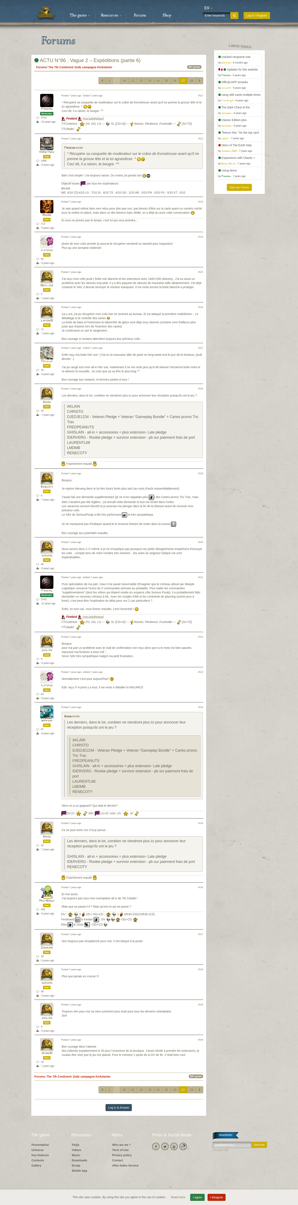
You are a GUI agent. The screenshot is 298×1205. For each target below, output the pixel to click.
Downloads (79, 1160)
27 (183, 80)
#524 (200, 237)
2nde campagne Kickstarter (93, 67)
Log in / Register (256, 15)
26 (175, 80)
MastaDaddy (46, 900)
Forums (140, 15)
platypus (47, 250)
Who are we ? (121, 1144)
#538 (200, 969)
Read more (178, 1197)
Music (76, 1155)
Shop (167, 15)
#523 (200, 201)
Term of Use (120, 1150)
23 (149, 80)
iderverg (46, 555)
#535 (200, 823)
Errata (76, 1165)
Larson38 (47, 320)
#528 (200, 388)
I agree (197, 1197)
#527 (200, 348)
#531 (200, 577)
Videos (76, 1150)
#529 (200, 473)
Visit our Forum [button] (239, 187)
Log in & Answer (118, 1107)
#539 (200, 1004)
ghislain (47, 650)
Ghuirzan (47, 947)
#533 (200, 672)
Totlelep (47, 361)
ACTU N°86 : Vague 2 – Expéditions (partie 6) (87, 60)
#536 (200, 887)
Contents (37, 1160)
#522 (200, 138)
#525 (200, 272)
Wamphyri (47, 720)
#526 (200, 307)
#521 (200, 95)
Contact (117, 1160)
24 (158, 80)
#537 (200, 934)
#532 (200, 637)
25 (166, 80)
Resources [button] (111, 15)
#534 (200, 707)
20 (124, 80)
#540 (200, 1040)
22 (141, 80)
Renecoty (47, 487)
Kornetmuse (46, 152)
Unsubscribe (221, 1150)
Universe (37, 1150)
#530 (200, 542)
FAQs (75, 1144)
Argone (46, 215)
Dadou (47, 402)
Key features (40, 1155)
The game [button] (80, 15)
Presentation (40, 1144)
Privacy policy (122, 1155)
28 (191, 80)
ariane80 (46, 1053)
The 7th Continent (60, 67)
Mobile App (79, 1170)
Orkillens (46, 285)
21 (133, 80)
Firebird (46, 109)
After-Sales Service (125, 1165)
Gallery (36, 1165)
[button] (208, 8)
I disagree (216, 1197)
